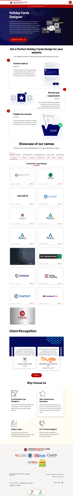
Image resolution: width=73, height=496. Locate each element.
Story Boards (59, 154)
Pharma (25, 157)
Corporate (13, 157)
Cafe (48, 157)
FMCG (53, 157)
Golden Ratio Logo (40, 154)
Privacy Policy (55, 476)
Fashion (60, 157)
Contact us (60, 474)
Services (48, 474)
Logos (12, 154)
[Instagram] (62, 482)
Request (54, 474)
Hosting (18, 485)
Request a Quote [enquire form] (18, 39)
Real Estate (41, 157)
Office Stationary (28, 154)
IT (19, 157)
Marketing (12, 485)
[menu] (70, 2)
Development (23, 483)
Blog (62, 476)
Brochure (18, 154)
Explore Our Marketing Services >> (36, 6)
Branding (30, 483)
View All (36, 375)
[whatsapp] (32, 492)
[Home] (18, 3)
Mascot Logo (50, 154)
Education (32, 157)
